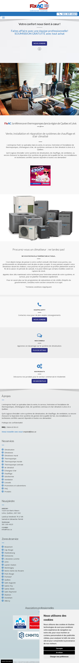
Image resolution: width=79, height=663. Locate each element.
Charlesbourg (9, 554)
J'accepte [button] (59, 648)
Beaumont (8, 548)
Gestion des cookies (7, 661)
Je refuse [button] (59, 652)
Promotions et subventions (15, 486)
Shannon (7, 596)
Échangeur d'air (10, 471)
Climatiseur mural (11, 456)
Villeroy (7, 602)
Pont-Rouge (9, 575)
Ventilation (8, 480)
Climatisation (9, 450)
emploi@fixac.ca (29, 433)
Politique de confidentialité (12, 423)
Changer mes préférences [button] (59, 657)
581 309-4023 (67, 14)
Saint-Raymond (10, 593)
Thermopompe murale (13, 462)
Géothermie (9, 477)
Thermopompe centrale (13, 465)
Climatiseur (8, 453)
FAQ (6, 489)
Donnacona (8, 557)
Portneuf (7, 578)
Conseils (7, 483)
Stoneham (8, 599)
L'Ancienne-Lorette (11, 560)
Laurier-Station (10, 566)
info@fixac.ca (7, 530)
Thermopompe (10, 459)
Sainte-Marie (9, 590)
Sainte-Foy (8, 587)
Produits (7, 492)
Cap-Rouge (8, 551)
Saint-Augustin (10, 584)
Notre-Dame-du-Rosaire (14, 572)
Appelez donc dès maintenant (14, 275)
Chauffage (8, 474)
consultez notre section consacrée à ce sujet (44, 283)
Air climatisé (9, 468)
